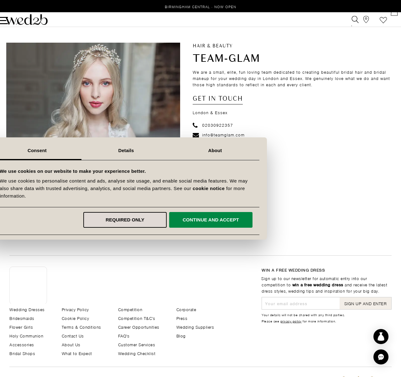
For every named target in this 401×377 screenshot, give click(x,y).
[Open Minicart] (388, 23)
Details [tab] (200, 150)
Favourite (374, 23)
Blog (181, 335)
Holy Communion (26, 335)
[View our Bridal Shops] (359, 23)
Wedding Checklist (137, 353)
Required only (199, 219)
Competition (130, 309)
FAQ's (124, 335)
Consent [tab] (111, 150)
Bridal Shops (22, 353)
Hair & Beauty (213, 53)
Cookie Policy (75, 318)
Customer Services (136, 344)
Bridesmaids (21, 318)
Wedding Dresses (27, 309)
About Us (71, 344)
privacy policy (291, 321)
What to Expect (77, 353)
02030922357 (213, 132)
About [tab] (289, 150)
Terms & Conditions (81, 326)
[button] (380, 356)
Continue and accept (285, 219)
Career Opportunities (138, 326)
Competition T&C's (136, 318)
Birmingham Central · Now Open (200, 6)
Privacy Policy (75, 309)
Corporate (186, 309)
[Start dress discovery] (380, 336)
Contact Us (73, 335)
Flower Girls (21, 326)
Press (182, 318)
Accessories (21, 344)
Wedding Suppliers (195, 326)
